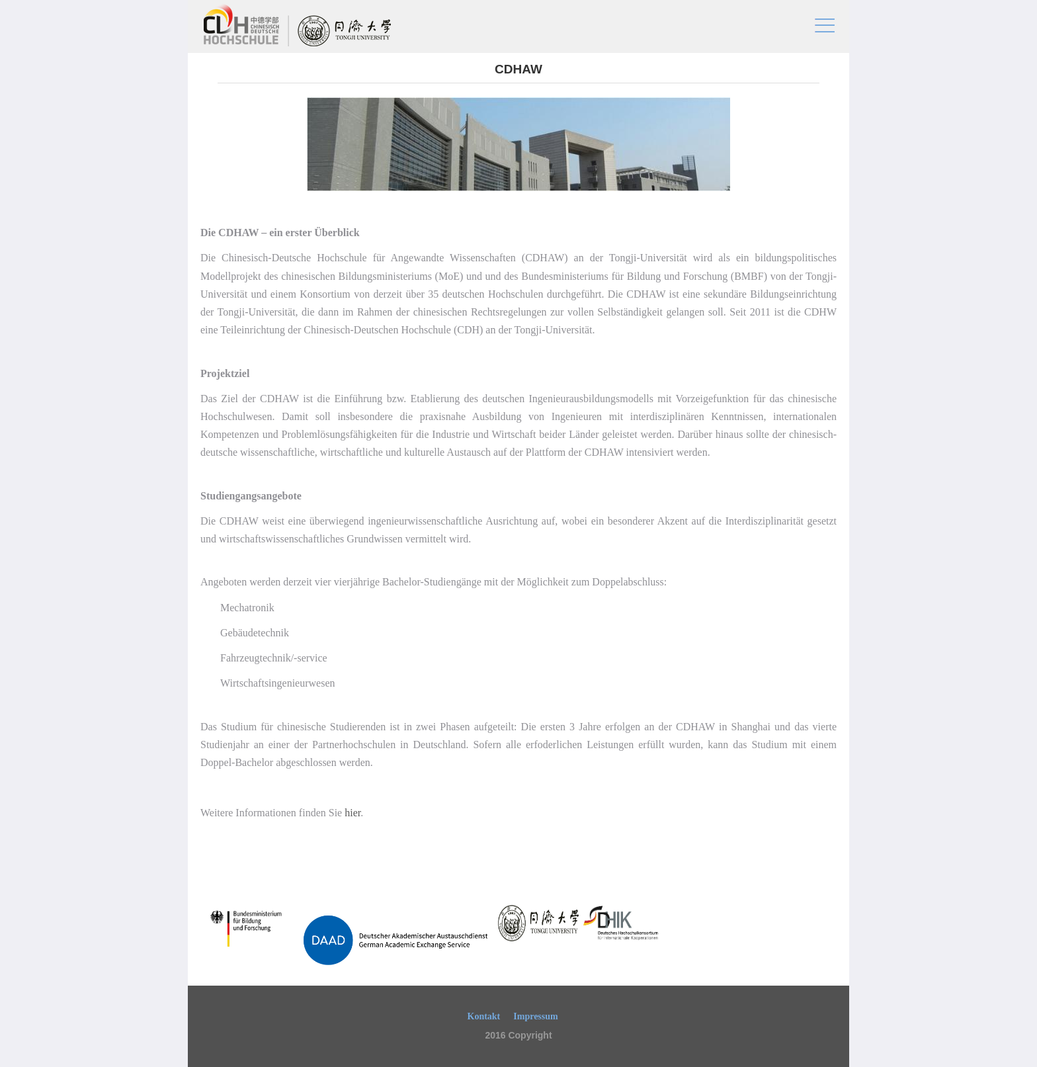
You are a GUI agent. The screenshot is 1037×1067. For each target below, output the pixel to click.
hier (352, 812)
